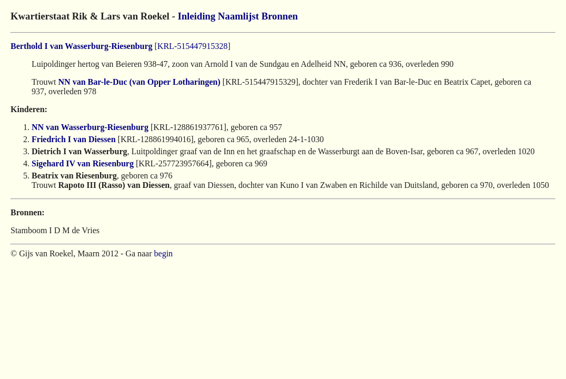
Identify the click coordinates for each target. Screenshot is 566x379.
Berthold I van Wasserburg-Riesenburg (82, 46)
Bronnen (279, 16)
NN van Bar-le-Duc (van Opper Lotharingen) (139, 81)
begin (163, 253)
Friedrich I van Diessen (74, 139)
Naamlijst (238, 16)
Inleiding (196, 16)
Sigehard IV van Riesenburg (83, 163)
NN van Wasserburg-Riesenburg (90, 127)
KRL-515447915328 (192, 46)
